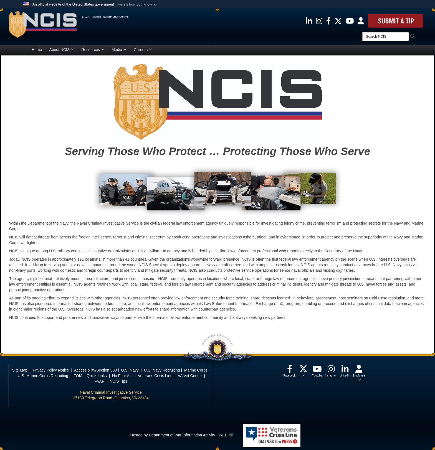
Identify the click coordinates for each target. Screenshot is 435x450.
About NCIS (61, 49)
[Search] (385, 36)
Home (37, 49)
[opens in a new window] (309, 20)
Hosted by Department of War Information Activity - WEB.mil (182, 435)
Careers (143, 49)
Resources (92, 49)
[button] (138, 4)
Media (119, 49)
